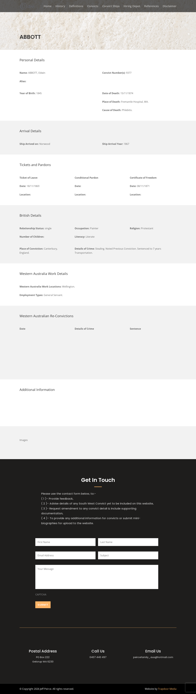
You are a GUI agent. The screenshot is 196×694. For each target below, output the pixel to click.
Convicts (92, 6)
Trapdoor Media (167, 689)
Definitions (76, 6)
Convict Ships (111, 6)
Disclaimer (169, 6)
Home (47, 6)
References (151, 6)
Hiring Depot (132, 6)
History (60, 6)
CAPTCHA (40, 594)
